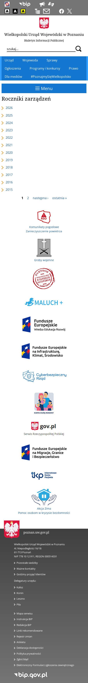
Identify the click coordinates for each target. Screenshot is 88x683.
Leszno (21, 598)
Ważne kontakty (26, 568)
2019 (9, 160)
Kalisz (20, 587)
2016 (9, 182)
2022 (9, 137)
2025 (9, 115)
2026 (9, 108)
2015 (9, 189)
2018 (9, 167)
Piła (19, 604)
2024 (9, 123)
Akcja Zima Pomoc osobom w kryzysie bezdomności (44, 509)
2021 (9, 145)
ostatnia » (59, 198)
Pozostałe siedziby (27, 563)
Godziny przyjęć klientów (31, 574)
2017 (9, 175)
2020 (9, 152)
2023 (9, 130)
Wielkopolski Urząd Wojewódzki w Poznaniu (44, 34)
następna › (40, 198)
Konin (20, 593)
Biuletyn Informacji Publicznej (44, 40)
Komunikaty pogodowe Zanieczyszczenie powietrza (44, 227)
